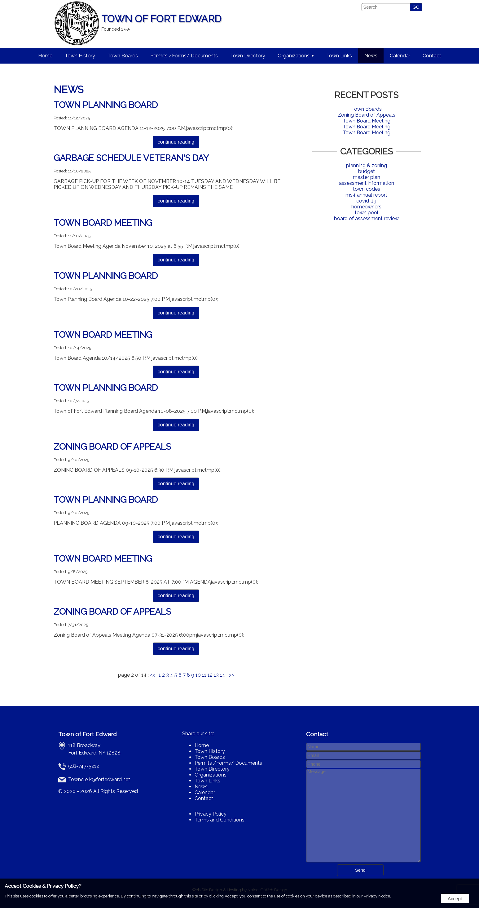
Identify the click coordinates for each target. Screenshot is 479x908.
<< (152, 675)
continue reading (176, 142)
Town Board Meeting (103, 223)
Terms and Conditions (219, 820)
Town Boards (123, 56)
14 (222, 675)
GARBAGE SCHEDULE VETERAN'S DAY (131, 158)
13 (216, 675)
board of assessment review (366, 218)
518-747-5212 (83, 766)
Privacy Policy (210, 814)
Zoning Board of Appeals (112, 447)
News (370, 56)
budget (366, 171)
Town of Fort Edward (87, 734)
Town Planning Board (106, 105)
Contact (432, 56)
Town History (80, 56)
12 (210, 675)
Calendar (400, 56)
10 (198, 675)
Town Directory (247, 56)
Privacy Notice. (377, 896)
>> (231, 675)
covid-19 (366, 201)
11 (204, 675)
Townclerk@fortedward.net (99, 779)
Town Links (339, 56)
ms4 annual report (366, 195)
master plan (366, 177)
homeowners (366, 207)
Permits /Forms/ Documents (184, 56)
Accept (455, 898)
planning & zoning (366, 165)
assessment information (366, 183)
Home (45, 56)
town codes (366, 189)
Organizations (296, 56)
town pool (366, 213)
